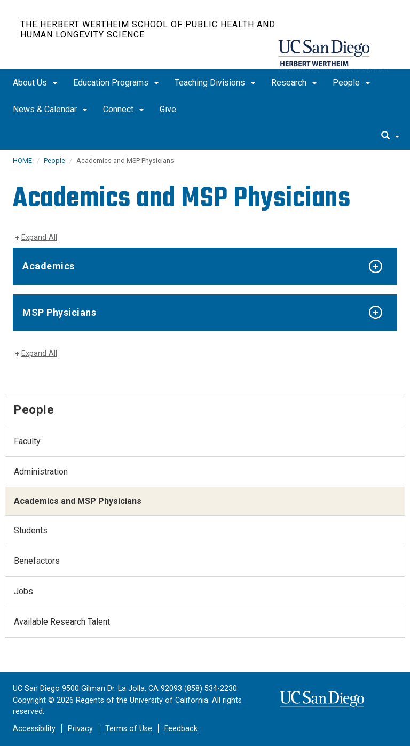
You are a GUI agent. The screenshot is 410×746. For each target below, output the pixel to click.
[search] (390, 136)
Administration (41, 472)
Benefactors (37, 561)
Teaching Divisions (215, 82)
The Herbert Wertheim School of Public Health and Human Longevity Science (147, 29)
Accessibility (34, 728)
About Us (35, 82)
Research (294, 82)
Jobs (23, 591)
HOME (22, 161)
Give (168, 109)
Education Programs (116, 82)
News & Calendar (50, 109)
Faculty (27, 441)
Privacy (80, 728)
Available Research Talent (62, 622)
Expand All (39, 237)
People (351, 82)
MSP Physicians (59, 312)
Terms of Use (128, 728)
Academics (48, 265)
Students (31, 530)
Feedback (181, 728)
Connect (123, 109)
